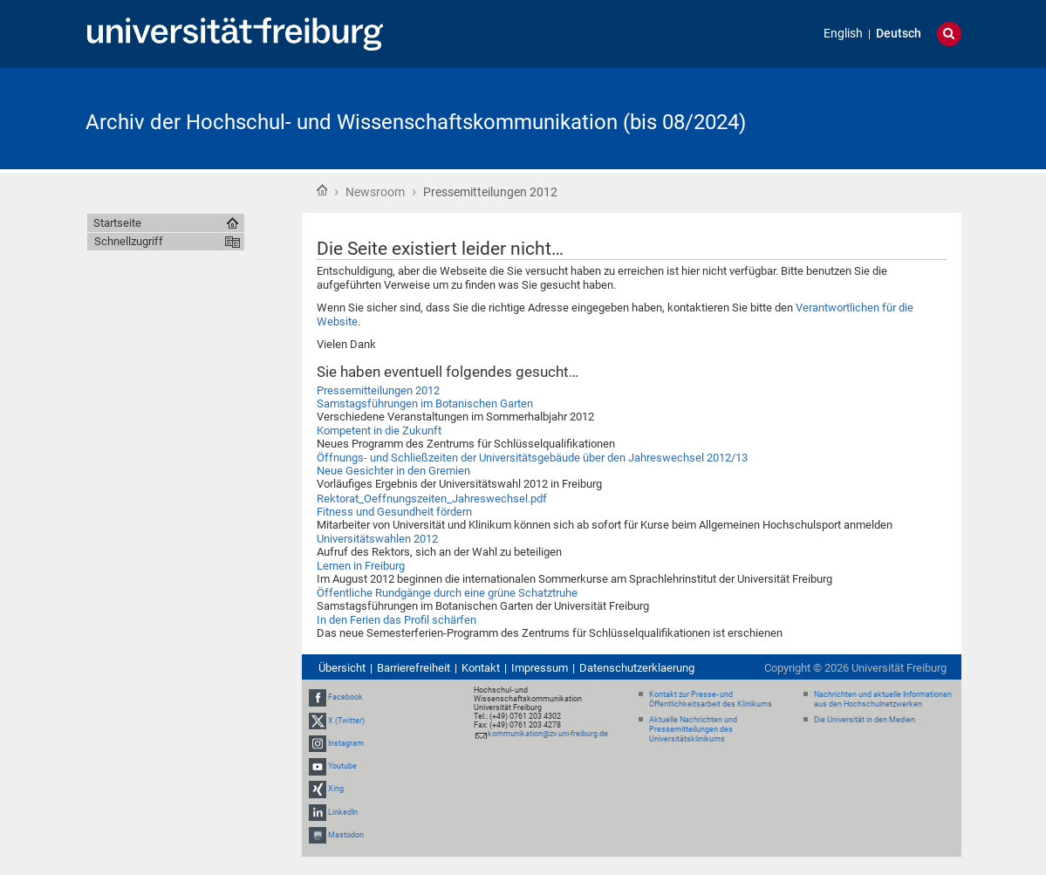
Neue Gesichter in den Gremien (393, 470)
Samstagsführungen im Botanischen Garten (425, 403)
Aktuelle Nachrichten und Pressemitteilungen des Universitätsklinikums (693, 729)
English (843, 33)
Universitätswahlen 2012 (377, 538)
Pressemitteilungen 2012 (378, 390)
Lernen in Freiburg (361, 565)
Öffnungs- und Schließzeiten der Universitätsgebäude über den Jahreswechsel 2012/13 (532, 457)
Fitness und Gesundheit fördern (394, 511)
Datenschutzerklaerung (636, 667)
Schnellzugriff (128, 241)
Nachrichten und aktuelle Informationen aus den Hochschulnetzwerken (883, 699)
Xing (336, 788)
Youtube (342, 766)
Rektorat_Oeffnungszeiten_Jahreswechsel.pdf (432, 498)
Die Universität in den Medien (864, 719)
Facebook (345, 698)
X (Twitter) (346, 720)
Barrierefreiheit (413, 667)
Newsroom (375, 192)
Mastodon (346, 835)
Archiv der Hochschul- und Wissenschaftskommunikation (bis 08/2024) (415, 122)
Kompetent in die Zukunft (379, 430)
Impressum (539, 667)
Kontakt (480, 667)
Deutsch (898, 33)
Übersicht (342, 667)
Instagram (346, 743)
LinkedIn (343, 812)
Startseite (322, 190)
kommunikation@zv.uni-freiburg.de (548, 733)
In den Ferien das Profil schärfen (396, 619)
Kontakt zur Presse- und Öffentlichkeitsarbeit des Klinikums (710, 699)
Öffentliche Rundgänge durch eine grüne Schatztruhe (447, 592)
